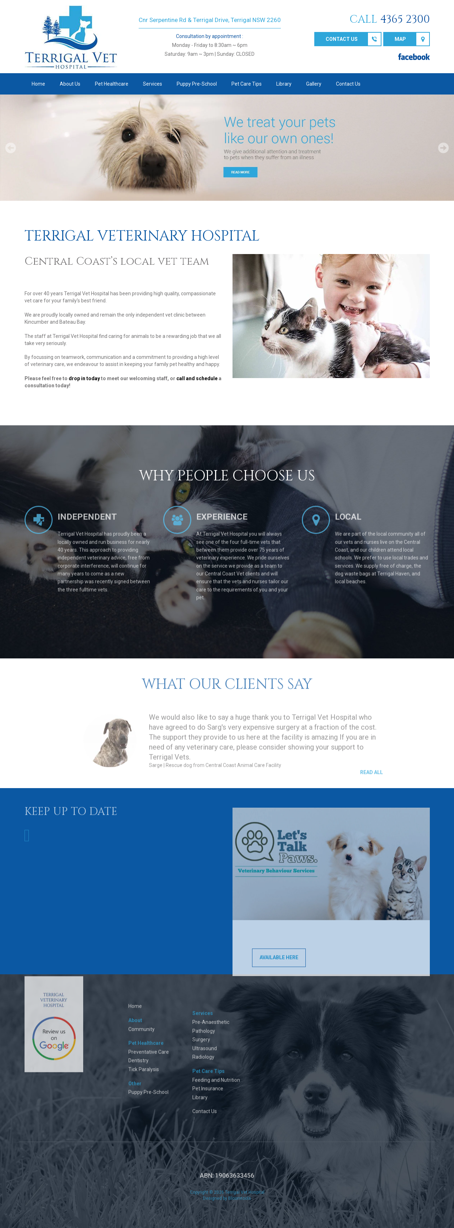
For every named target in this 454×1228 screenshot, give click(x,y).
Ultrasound (204, 1053)
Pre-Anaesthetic (210, 1027)
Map (400, 39)
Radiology (203, 1062)
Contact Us (348, 84)
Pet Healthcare (111, 84)
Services (152, 84)
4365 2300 (405, 19)
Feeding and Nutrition (216, 1085)
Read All (371, 777)
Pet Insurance (207, 1094)
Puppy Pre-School (197, 84)
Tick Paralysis (143, 1074)
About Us (70, 84)
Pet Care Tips (246, 84)
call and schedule (197, 378)
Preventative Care (148, 1057)
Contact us (342, 39)
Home (38, 84)
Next (443, 147)
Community (141, 1034)
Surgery (201, 1044)
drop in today (84, 378)
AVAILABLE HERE (279, 962)
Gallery (313, 84)
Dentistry (138, 1065)
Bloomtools (239, 1203)
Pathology (203, 1036)
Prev (10, 147)
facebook (414, 56)
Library (284, 84)
